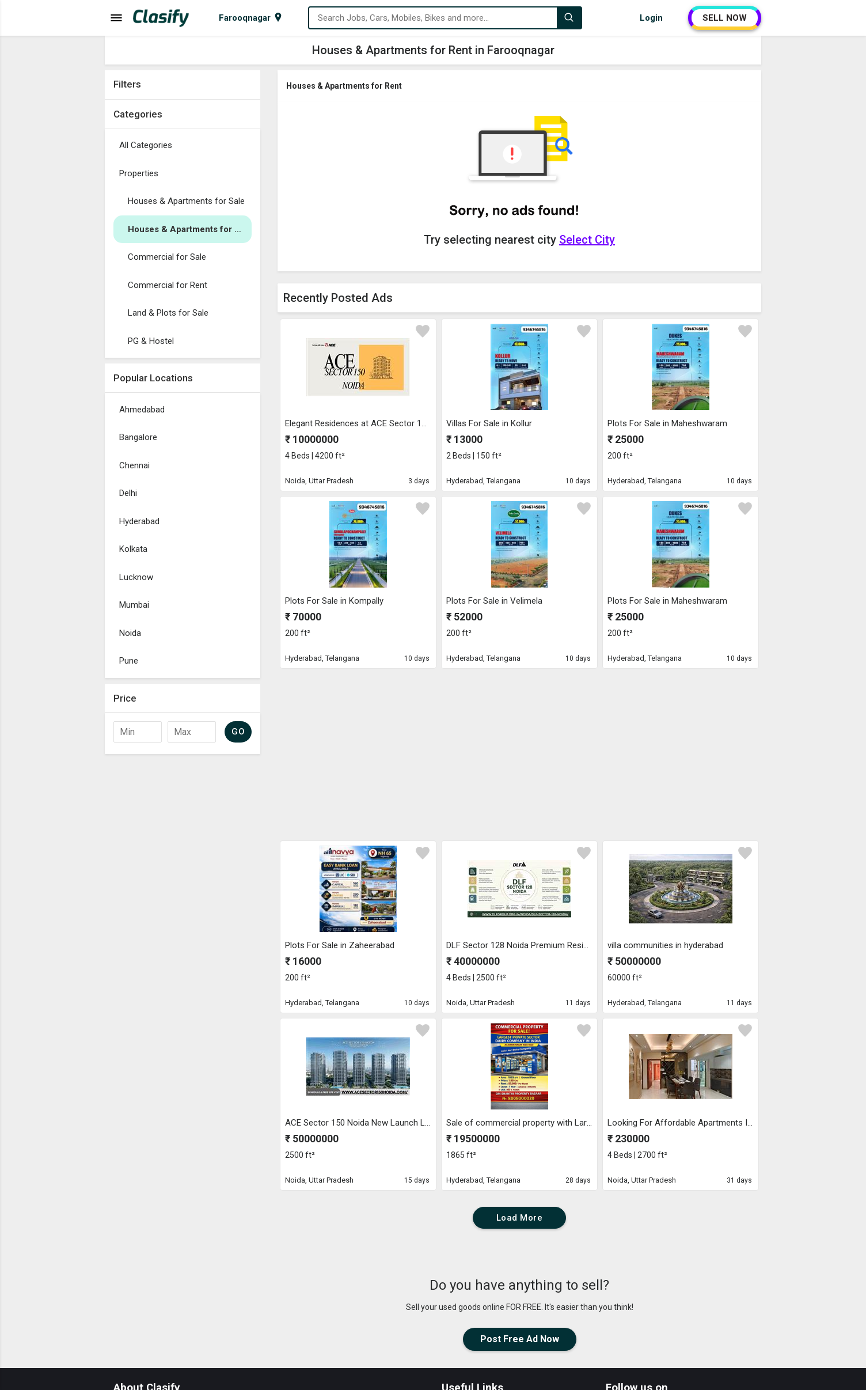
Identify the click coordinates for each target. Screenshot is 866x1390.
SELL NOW (724, 18)
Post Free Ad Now (519, 1339)
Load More (519, 1218)
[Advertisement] (182, 932)
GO (238, 731)
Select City (587, 240)
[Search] (569, 17)
